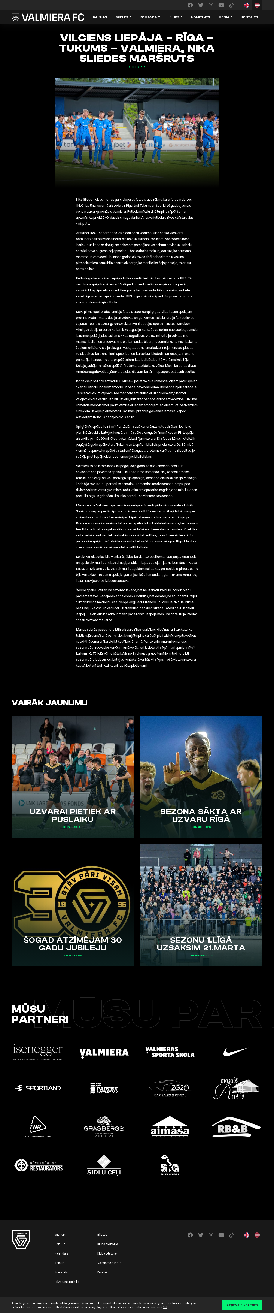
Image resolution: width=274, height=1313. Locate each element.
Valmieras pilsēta (109, 1263)
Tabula (59, 1263)
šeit (165, 1307)
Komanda (148, 17)
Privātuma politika (67, 1282)
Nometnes (200, 17)
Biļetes (102, 1235)
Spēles (122, 17)
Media (224, 17)
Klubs (173, 17)
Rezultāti (61, 1244)
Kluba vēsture (107, 1253)
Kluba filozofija (107, 1244)
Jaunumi (99, 17)
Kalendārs (61, 1253)
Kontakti (249, 17)
